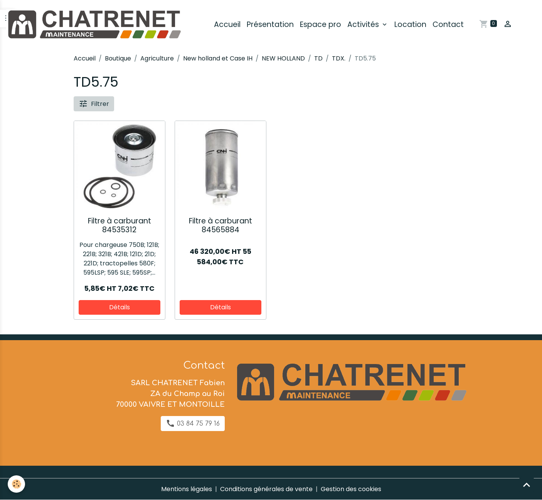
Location (410, 24)
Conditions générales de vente (266, 489)
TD (318, 58)
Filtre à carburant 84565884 (220, 225)
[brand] (95, 24)
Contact (448, 24)
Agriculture (157, 58)
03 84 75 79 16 (193, 423)
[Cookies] (16, 484)
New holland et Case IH (217, 58)
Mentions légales (186, 489)
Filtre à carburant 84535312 (119, 225)
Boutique (118, 58)
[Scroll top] (526, 484)
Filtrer (94, 103)
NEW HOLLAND (283, 58)
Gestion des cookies (351, 489)
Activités (364, 24)
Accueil (227, 24)
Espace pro (320, 24)
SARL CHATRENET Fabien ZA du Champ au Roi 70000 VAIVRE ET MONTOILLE (170, 393)
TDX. (338, 58)
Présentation (270, 24)
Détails (119, 307)
